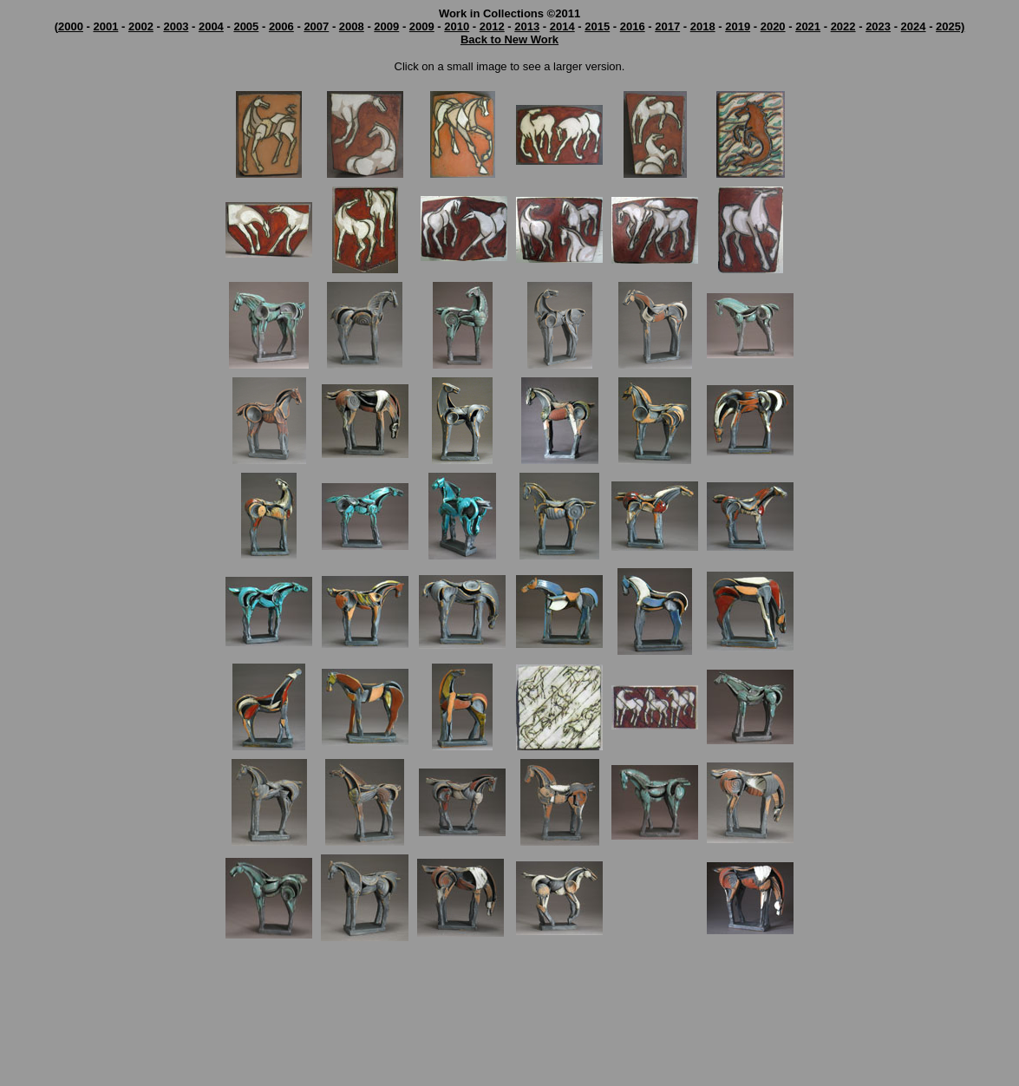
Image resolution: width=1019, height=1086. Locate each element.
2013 (526, 26)
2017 (667, 26)
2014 (562, 26)
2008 (351, 26)
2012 (492, 26)
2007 (316, 26)
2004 (211, 26)
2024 (913, 26)
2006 (281, 26)
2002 (141, 26)
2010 (456, 26)
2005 (245, 26)
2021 (807, 26)
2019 (737, 26)
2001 (105, 26)
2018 (702, 26)
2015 (597, 26)
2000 (70, 26)
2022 (843, 26)
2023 (878, 26)
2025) (950, 26)
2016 (632, 26)
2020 (773, 26)
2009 (386, 26)
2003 (175, 26)
